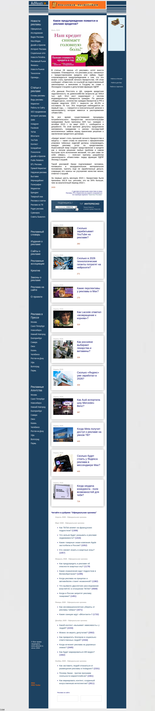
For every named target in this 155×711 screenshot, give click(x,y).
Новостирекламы (36, 22)
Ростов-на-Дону (37, 358)
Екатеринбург (36, 338)
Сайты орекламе (36, 252)
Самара (34, 342)
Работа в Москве (116, 79)
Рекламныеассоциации (37, 262)
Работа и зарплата (116, 86)
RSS (33, 683)
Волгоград (35, 366)
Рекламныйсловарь (37, 233)
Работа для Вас (116, 82)
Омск (33, 346)
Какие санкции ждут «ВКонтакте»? (75, 614)
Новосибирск (36, 330)
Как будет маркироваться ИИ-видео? (77, 652)
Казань (33, 350)
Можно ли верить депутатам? (73, 632)
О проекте (36, 296)
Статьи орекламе (36, 89)
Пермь (33, 370)
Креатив (35, 270)
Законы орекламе (36, 279)
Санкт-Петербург (38, 326)
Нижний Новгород (38, 334)
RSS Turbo (35, 685)
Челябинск (35, 354)
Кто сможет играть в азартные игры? (77, 550)
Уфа (32, 362)
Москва (34, 322)
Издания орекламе (37, 243)
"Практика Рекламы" (95, 194)
